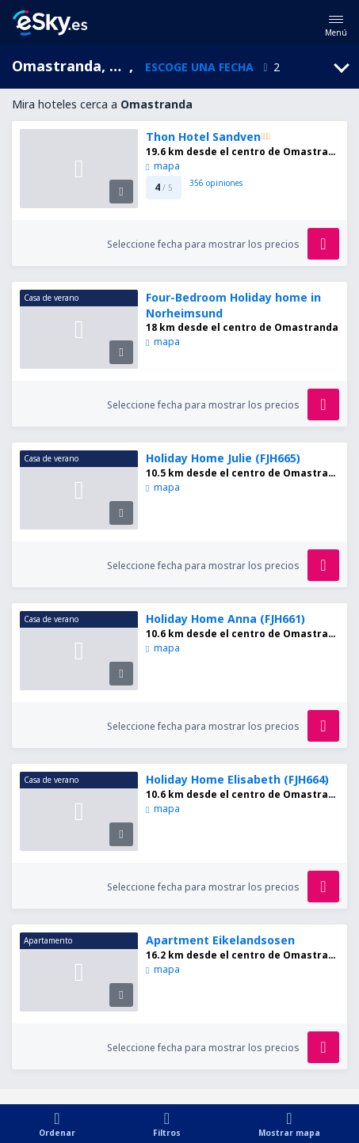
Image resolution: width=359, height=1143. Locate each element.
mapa (162, 166)
